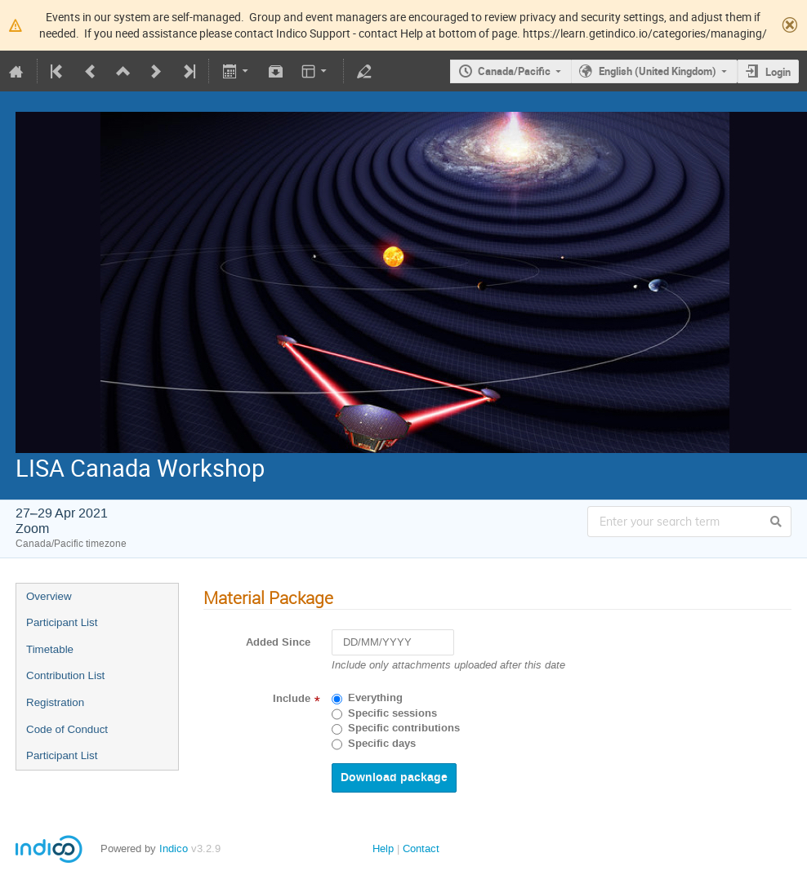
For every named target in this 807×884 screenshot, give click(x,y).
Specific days (382, 743)
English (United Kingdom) (657, 71)
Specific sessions (392, 713)
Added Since (278, 642)
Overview (49, 596)
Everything (375, 698)
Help (383, 848)
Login (778, 71)
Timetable (50, 649)
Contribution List (65, 675)
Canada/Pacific (514, 71)
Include (291, 698)
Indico (173, 848)
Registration (55, 702)
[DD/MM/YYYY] (393, 642)
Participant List (61, 622)
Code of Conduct (67, 729)
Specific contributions (404, 728)
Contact (421, 848)
